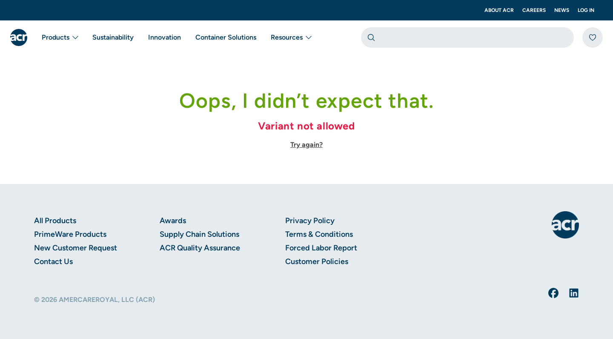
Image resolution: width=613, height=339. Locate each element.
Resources (292, 37)
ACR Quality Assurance (200, 248)
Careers (534, 10)
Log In (586, 10)
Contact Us (53, 261)
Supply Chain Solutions (199, 234)
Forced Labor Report (321, 248)
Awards (173, 220)
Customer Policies (316, 261)
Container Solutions (225, 37)
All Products (55, 220)
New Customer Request (75, 248)
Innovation (164, 37)
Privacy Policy (310, 220)
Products (61, 37)
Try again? (306, 145)
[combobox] (467, 37)
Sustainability (113, 37)
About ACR (499, 10)
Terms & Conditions (319, 234)
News (561, 10)
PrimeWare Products (70, 234)
